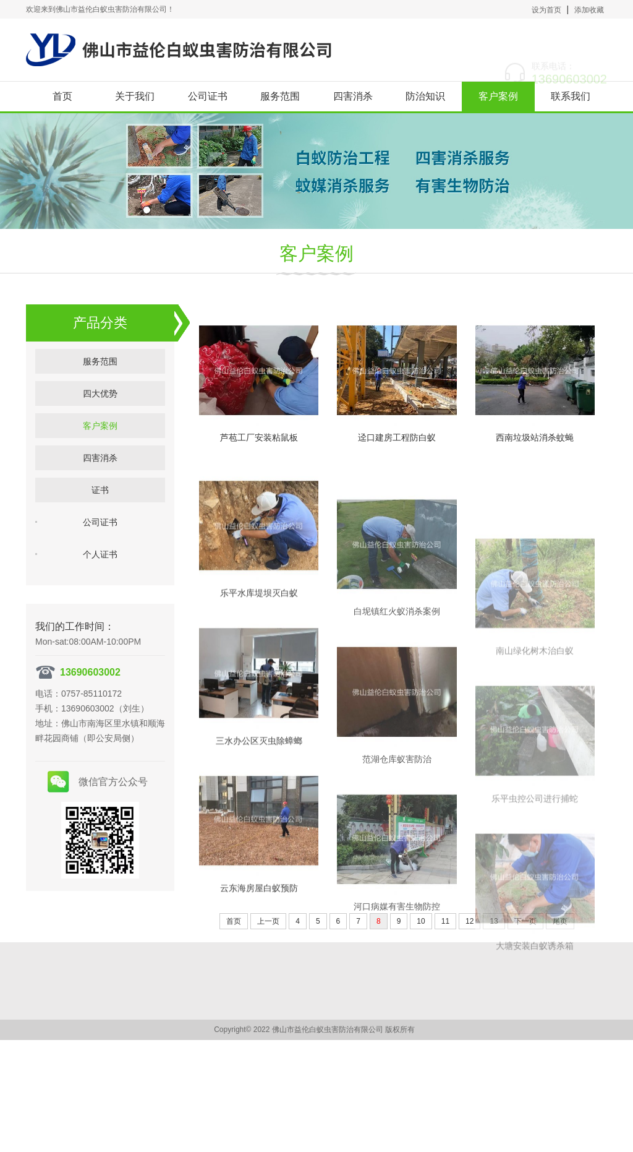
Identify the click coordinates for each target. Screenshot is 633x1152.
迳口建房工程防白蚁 (397, 509)
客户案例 (498, 96)
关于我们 (135, 96)
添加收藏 (589, 10)
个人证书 (100, 574)
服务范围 (280, 96)
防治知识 (425, 96)
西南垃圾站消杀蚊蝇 (535, 564)
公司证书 (207, 96)
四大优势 (100, 413)
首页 (62, 96)
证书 (100, 510)
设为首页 (546, 10)
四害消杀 (353, 96)
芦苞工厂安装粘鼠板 (259, 478)
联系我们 (570, 96)
